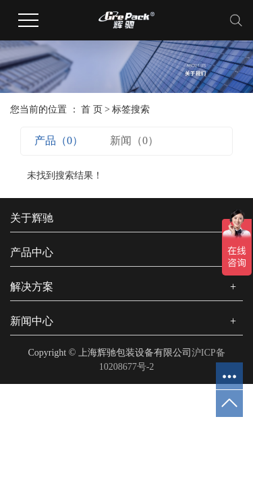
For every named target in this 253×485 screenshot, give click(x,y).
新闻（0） (134, 140)
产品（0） (58, 140)
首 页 (92, 109)
